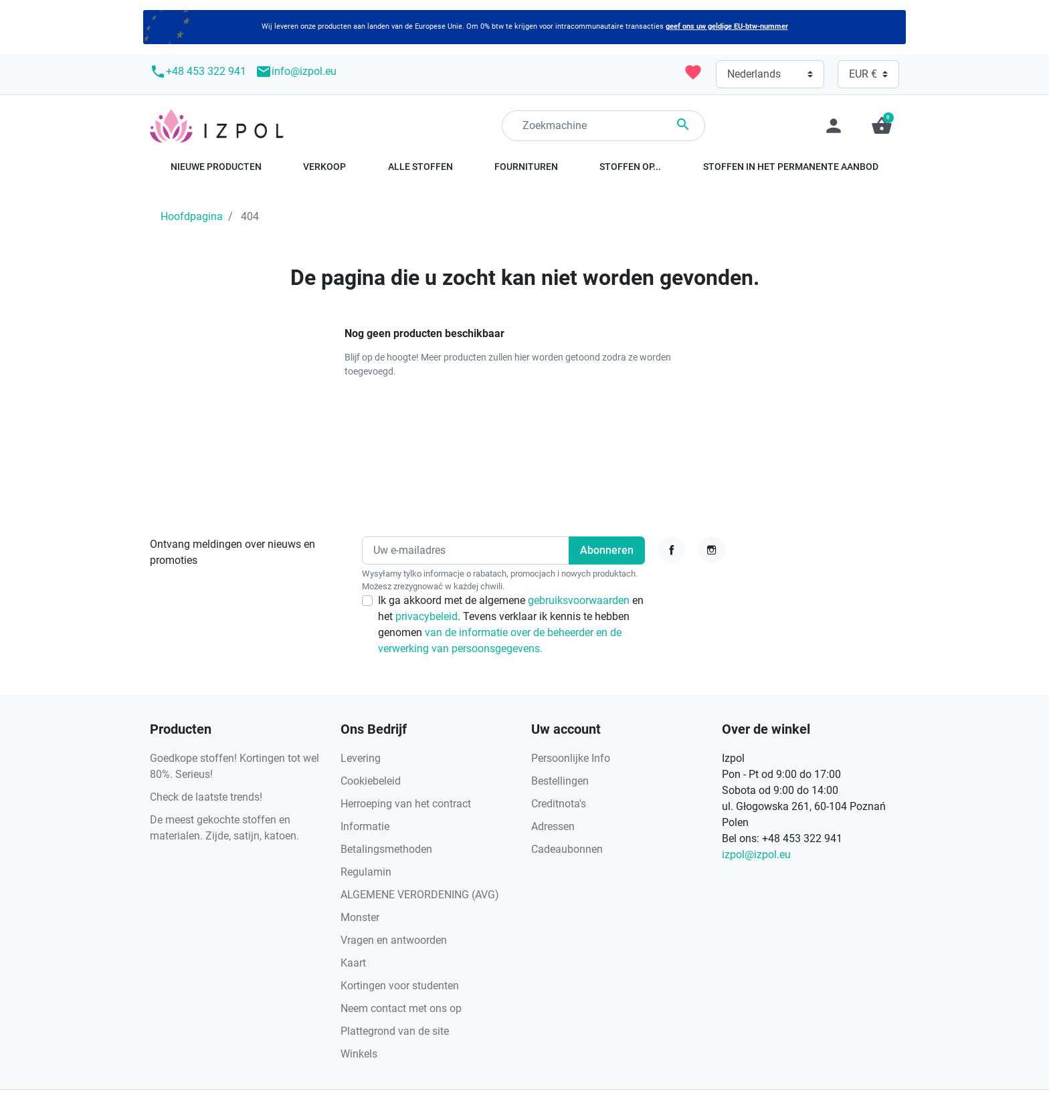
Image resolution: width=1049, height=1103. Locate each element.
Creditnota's (558, 803)
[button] (881, 125)
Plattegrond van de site (395, 1031)
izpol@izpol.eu (756, 854)
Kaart (353, 963)
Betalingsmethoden (386, 849)
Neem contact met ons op (401, 1008)
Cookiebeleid (371, 781)
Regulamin (366, 872)
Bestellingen (560, 781)
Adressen (553, 826)
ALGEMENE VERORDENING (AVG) (420, 894)
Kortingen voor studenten (400, 985)
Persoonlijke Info (570, 758)
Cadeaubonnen (567, 849)
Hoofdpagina (192, 216)
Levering (361, 758)
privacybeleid (426, 616)
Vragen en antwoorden (394, 940)
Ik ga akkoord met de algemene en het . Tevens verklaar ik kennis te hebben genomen (511, 624)
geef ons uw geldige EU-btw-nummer (727, 26)
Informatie (365, 826)
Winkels (359, 1053)
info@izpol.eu (296, 72)
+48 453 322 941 (198, 72)
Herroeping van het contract (406, 803)
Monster (360, 917)
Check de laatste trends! (206, 797)
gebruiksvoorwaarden (580, 600)
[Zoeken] (603, 125)
